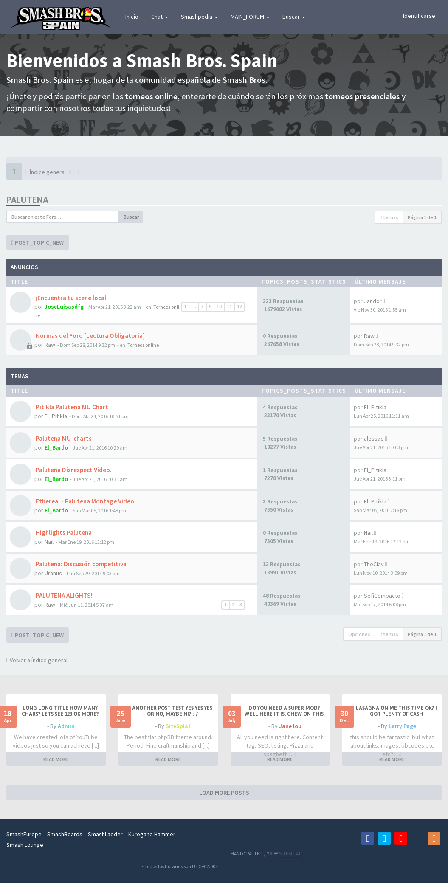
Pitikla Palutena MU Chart (71, 407)
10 (219, 306)
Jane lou (290, 726)
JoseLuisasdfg (64, 306)
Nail (49, 542)
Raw (50, 345)
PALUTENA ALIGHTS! (63, 595)
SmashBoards (64, 834)
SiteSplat (178, 726)
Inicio (131, 16)
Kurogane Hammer (151, 834)
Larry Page (402, 726)
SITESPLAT (289, 853)
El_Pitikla (56, 416)
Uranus (53, 573)
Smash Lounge (24, 845)
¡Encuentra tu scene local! (71, 298)
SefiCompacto (382, 595)
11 (229, 306)
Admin (66, 726)
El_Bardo (56, 447)
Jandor (373, 301)
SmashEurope (24, 834)
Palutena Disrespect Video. (73, 470)
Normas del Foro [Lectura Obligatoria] (89, 336)
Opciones (359, 634)
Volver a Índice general (37, 660)
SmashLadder (105, 834)
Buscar (293, 16)
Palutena (27, 200)
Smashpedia (199, 16)
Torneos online (143, 345)
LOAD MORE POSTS (224, 792)
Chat (159, 16)
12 (239, 306)
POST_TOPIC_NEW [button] (37, 242)
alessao (374, 438)
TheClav (374, 564)
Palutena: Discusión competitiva (80, 564)
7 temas (389, 217)
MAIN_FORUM (250, 16)
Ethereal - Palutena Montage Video (84, 501)
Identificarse (419, 16)
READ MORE (56, 759)
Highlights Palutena (63, 533)
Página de (422, 217)
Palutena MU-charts (63, 438)
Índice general (48, 172)
